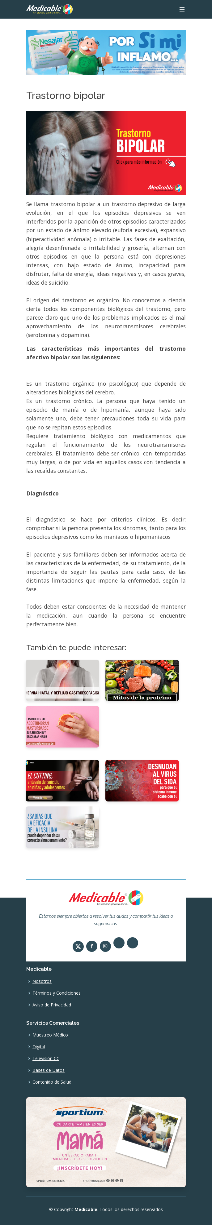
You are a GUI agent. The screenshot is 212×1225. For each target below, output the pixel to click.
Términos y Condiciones (56, 993)
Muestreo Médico (50, 1035)
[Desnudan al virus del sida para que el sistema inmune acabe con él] (142, 780)
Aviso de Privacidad (51, 1005)
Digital (38, 1047)
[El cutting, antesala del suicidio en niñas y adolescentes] (62, 780)
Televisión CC (45, 1058)
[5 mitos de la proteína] (142, 680)
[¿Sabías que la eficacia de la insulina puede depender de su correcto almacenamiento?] (62, 826)
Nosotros (42, 981)
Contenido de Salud (51, 1082)
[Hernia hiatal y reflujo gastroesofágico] (62, 680)
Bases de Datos (48, 1070)
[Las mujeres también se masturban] (62, 726)
